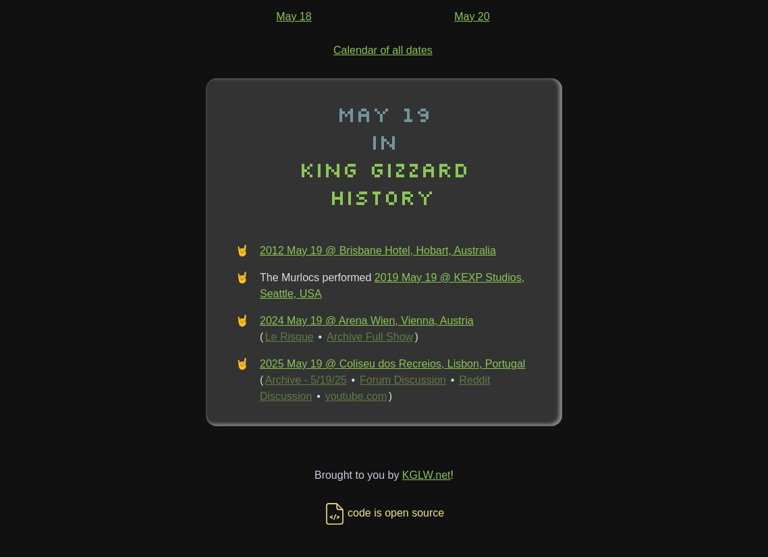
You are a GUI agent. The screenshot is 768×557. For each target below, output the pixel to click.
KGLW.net (426, 475)
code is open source (384, 513)
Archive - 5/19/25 (306, 380)
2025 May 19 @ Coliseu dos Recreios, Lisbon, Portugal (392, 364)
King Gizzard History (384, 182)
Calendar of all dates (383, 50)
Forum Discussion (403, 380)
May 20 (471, 16)
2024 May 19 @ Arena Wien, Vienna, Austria (367, 320)
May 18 (293, 16)
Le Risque (289, 337)
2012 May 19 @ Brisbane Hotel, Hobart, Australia (378, 250)
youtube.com (356, 396)
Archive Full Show (370, 337)
